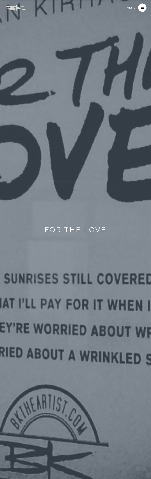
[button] (142, 7)
